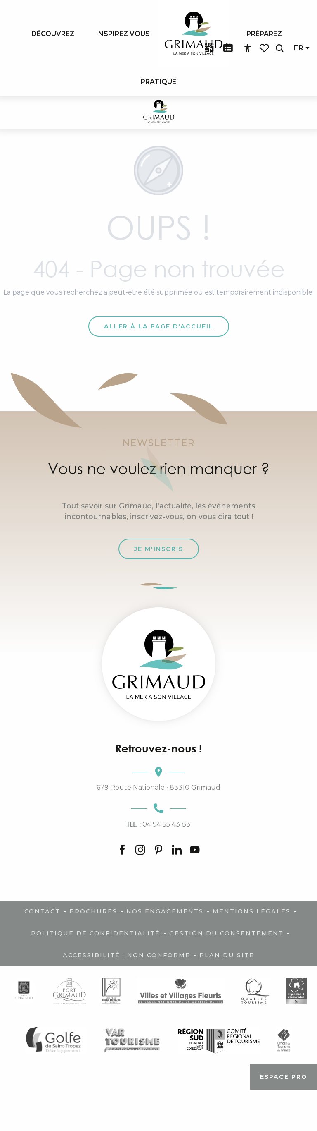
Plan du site (226, 955)
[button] (279, 48)
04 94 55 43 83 (158, 824)
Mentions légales (252, 911)
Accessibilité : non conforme (126, 955)
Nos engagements (164, 911)
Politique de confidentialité (95, 933)
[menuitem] (53, 33)
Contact (42, 911)
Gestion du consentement (226, 933)
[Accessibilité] (248, 48)
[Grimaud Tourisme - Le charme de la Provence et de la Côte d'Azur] (158, 113)
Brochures (93, 911)
